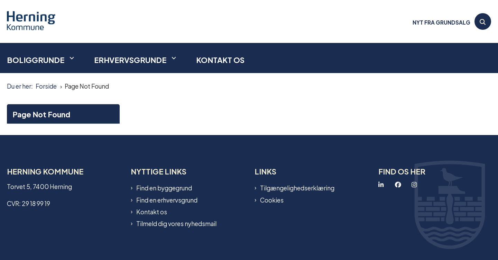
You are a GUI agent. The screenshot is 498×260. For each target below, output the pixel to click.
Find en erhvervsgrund (166, 199)
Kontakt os (220, 59)
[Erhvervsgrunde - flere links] (172, 58)
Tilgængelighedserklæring (297, 187)
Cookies (272, 199)
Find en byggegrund (164, 187)
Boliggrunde (35, 59)
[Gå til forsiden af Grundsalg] (31, 21)
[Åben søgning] (482, 21)
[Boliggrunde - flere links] (70, 58)
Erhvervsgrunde (130, 59)
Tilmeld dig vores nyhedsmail (176, 223)
